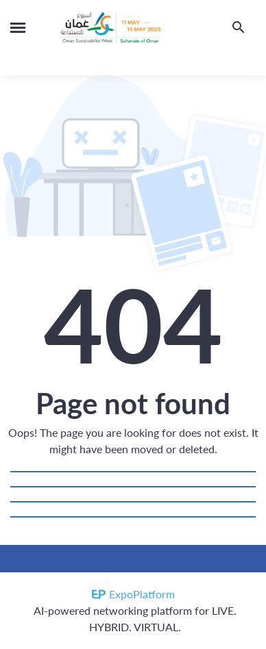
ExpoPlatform (142, 593)
